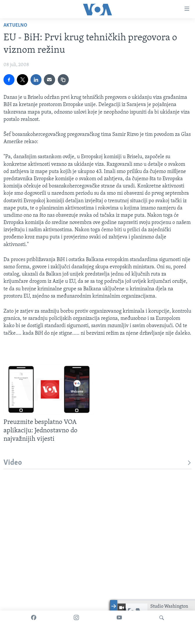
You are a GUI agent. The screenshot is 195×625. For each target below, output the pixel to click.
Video (97, 463)
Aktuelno (15, 25)
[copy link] (63, 79)
